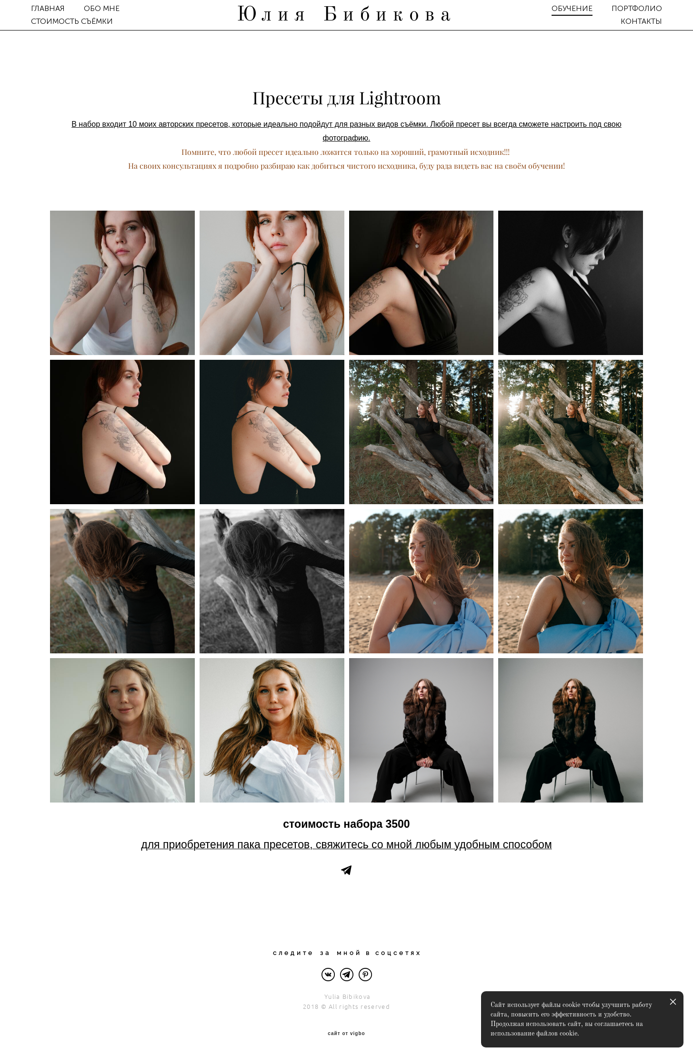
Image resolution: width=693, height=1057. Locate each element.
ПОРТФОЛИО (637, 8)
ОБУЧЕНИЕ (572, 8)
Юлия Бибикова (347, 15)
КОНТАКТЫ (641, 21)
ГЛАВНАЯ (48, 8)
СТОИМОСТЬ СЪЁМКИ (72, 21)
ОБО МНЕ (102, 8)
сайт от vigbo (346, 1033)
